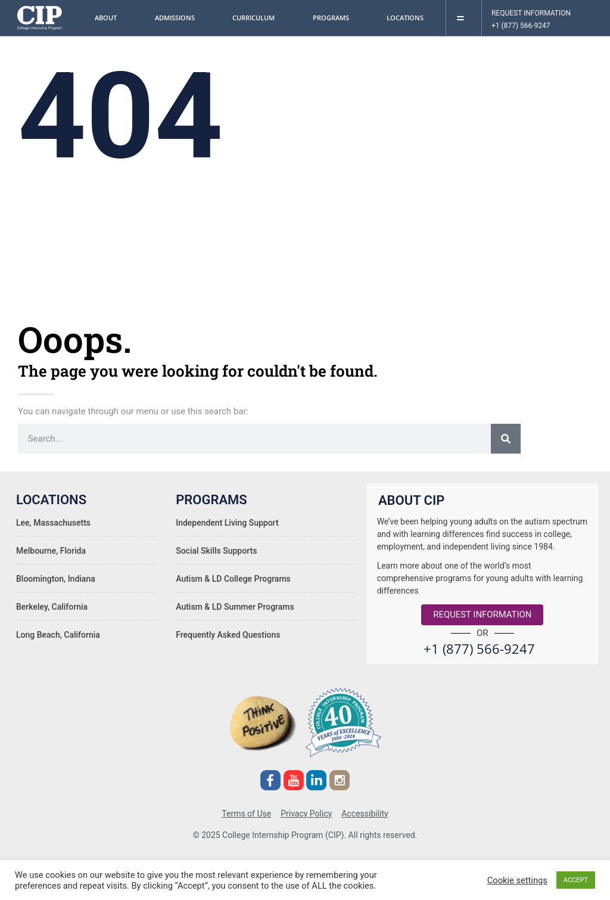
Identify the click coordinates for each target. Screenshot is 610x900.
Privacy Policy (306, 812)
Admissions (178, 18)
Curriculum (256, 18)
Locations (408, 18)
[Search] (506, 439)
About (109, 18)
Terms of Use (246, 812)
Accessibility (364, 812)
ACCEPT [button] (576, 880)
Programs (334, 18)
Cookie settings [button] (517, 880)
